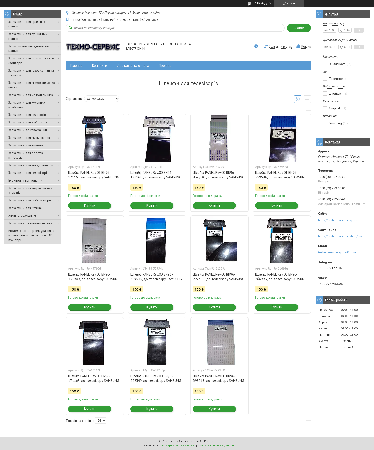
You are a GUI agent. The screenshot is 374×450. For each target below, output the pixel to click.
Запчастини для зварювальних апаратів (30, 190)
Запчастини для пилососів (27, 114)
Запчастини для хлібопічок (27, 122)
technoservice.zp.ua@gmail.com (339, 252)
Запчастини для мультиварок (29, 137)
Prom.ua (209, 441)
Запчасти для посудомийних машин (29, 48)
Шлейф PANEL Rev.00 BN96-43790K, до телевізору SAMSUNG (218, 174)
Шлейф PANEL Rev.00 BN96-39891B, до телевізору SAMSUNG (218, 378)
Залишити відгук (280, 46)
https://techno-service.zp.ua (337, 220)
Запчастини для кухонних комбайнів (26, 104)
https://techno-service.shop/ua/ (340, 236)
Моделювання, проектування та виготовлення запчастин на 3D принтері (31, 235)
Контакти (99, 65)
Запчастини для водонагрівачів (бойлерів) (31, 60)
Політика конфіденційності (215, 445)
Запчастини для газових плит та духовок (31, 72)
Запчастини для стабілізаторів (30, 200)
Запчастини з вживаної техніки (30, 223)
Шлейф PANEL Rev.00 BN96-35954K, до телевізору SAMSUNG (156, 276)
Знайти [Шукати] (299, 28)
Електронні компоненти (25, 180)
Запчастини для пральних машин (26, 24)
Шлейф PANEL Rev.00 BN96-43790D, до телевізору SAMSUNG (93, 276)
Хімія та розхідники (22, 215)
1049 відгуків (262, 3)
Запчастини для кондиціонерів (30, 165)
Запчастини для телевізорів (28, 173)
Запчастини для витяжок (25, 145)
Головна (76, 65)
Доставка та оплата (133, 65)
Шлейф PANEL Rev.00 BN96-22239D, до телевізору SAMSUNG (218, 276)
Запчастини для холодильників (30, 95)
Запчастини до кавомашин (27, 130)
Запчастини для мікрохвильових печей (31, 84)
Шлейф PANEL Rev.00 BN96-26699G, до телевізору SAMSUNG (280, 276)
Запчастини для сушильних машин (27, 36)
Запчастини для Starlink (25, 208)
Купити (89, 205)
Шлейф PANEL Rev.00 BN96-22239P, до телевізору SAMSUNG (155, 378)
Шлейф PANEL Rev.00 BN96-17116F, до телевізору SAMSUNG (155, 174)
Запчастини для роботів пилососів (25, 155)
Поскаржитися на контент (178, 445)
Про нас (165, 65)
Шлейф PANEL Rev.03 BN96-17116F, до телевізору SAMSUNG (93, 174)
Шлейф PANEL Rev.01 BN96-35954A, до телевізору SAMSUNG (280, 174)
